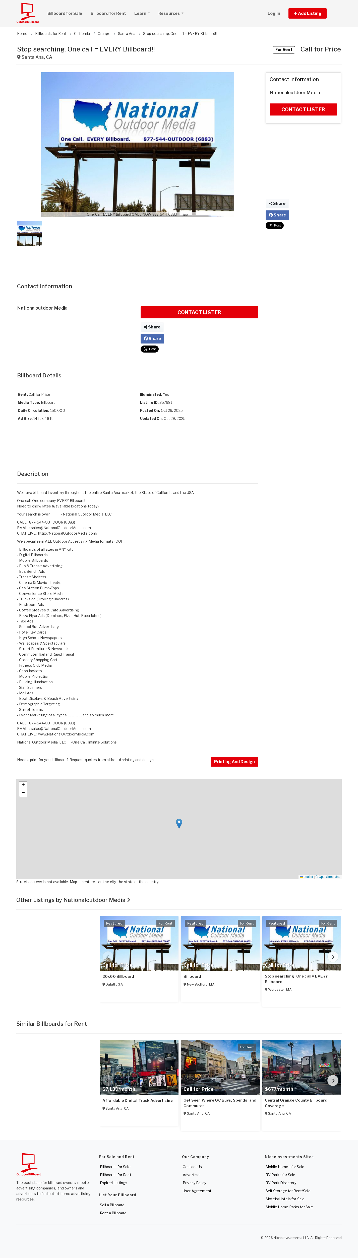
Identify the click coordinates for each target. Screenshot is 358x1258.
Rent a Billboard (113, 1213)
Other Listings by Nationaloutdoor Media (73, 900)
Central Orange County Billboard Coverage (296, 1103)
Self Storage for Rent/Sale (288, 1191)
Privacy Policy (194, 1183)
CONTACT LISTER (199, 312)
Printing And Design (234, 761)
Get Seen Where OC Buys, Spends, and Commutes (220, 1103)
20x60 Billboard (118, 976)
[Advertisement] (137, 259)
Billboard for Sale (64, 13)
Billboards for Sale (115, 1167)
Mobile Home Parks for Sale (289, 1207)
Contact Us (192, 1167)
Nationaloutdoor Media (42, 308)
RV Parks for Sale (280, 1175)
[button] (313, 13)
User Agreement (197, 1191)
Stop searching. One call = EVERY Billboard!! (296, 979)
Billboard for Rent (108, 13)
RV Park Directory (281, 1183)
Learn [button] (144, 13)
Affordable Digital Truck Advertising (137, 1100)
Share (152, 327)
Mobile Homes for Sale (285, 1167)
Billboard (192, 976)
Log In (274, 13)
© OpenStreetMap (328, 877)
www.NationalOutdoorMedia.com (66, 734)
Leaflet (306, 877)
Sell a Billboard (112, 1205)
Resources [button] (169, 13)
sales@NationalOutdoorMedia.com (61, 528)
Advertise (191, 1175)
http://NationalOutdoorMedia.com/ (67, 533)
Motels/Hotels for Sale (285, 1199)
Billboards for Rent (115, 1175)
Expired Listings (113, 1183)
